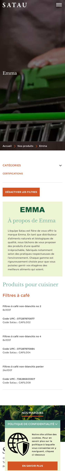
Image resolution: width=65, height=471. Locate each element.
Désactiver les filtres (21, 192)
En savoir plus (32, 465)
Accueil (7, 146)
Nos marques (32, 412)
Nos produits (25, 146)
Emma (43, 146)
